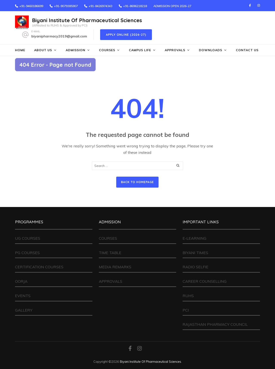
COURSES (107, 50)
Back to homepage (137, 182)
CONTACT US (247, 50)
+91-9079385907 (66, 6)
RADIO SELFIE (195, 266)
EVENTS (23, 295)
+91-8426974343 (100, 6)
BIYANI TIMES (195, 252)
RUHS (188, 295)
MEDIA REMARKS (115, 266)
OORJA (21, 281)
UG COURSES (27, 238)
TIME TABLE (110, 252)
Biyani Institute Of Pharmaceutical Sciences (87, 20)
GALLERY (23, 310)
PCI (186, 310)
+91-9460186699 (31, 6)
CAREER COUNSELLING (205, 281)
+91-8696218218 (135, 6)
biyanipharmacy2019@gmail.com (59, 36)
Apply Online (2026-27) (126, 35)
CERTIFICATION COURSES (39, 266)
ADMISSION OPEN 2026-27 (172, 6)
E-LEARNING (194, 238)
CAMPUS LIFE (140, 50)
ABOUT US (43, 50)
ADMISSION (75, 50)
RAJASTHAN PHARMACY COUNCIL (215, 324)
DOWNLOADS (210, 50)
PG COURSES (27, 252)
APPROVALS (175, 50)
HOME (20, 50)
